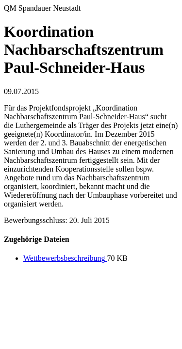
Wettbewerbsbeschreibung (65, 258)
